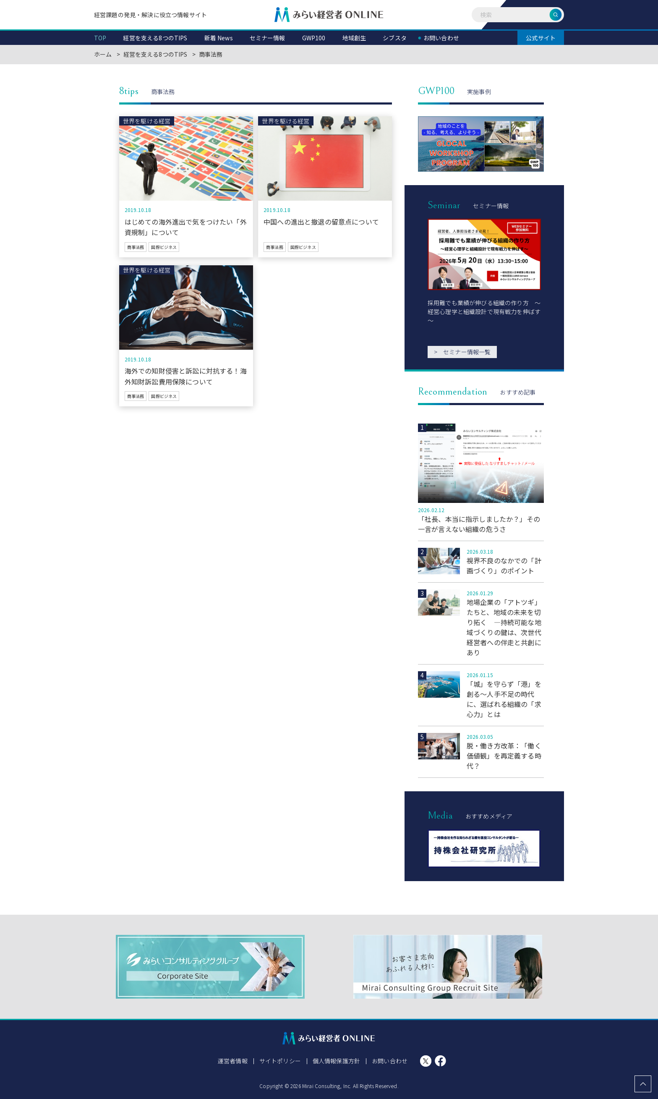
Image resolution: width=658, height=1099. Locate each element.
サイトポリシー (280, 1061)
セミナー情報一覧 (462, 352)
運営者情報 (233, 1061)
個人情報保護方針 (336, 1061)
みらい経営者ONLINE (329, 14)
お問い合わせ (389, 1061)
